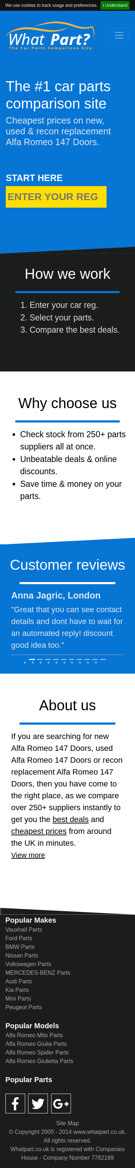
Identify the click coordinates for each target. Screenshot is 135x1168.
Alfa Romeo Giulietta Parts (39, 1061)
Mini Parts (18, 999)
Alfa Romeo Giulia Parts (36, 1044)
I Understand (115, 5)
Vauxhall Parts (23, 930)
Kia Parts (17, 990)
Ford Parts (18, 938)
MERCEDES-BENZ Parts (37, 973)
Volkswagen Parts (28, 964)
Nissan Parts (21, 955)
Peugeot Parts (23, 1007)
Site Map (67, 1123)
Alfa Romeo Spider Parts (37, 1052)
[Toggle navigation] (119, 35)
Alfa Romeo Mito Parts (34, 1035)
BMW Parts (20, 947)
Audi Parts (18, 981)
